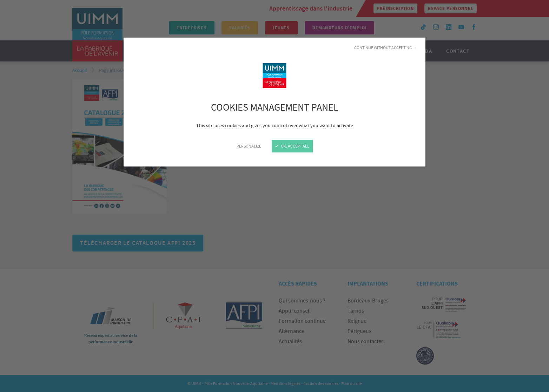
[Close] (274, 196)
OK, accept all (292, 146)
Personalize (249, 146)
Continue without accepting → (385, 48)
